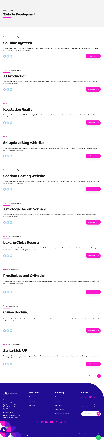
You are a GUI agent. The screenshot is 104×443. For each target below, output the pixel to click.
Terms (87, 439)
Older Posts (92, 382)
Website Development (15, 37)
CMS (6, 37)
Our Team (32, 407)
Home (5, 10)
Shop (99, 439)
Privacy (81, 439)
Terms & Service (59, 415)
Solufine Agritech (17, 43)
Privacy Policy (58, 411)
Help (75, 439)
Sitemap (57, 403)
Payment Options (33, 411)
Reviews (31, 403)
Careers (93, 439)
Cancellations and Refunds (62, 419)
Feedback (57, 407)
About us (69, 439)
